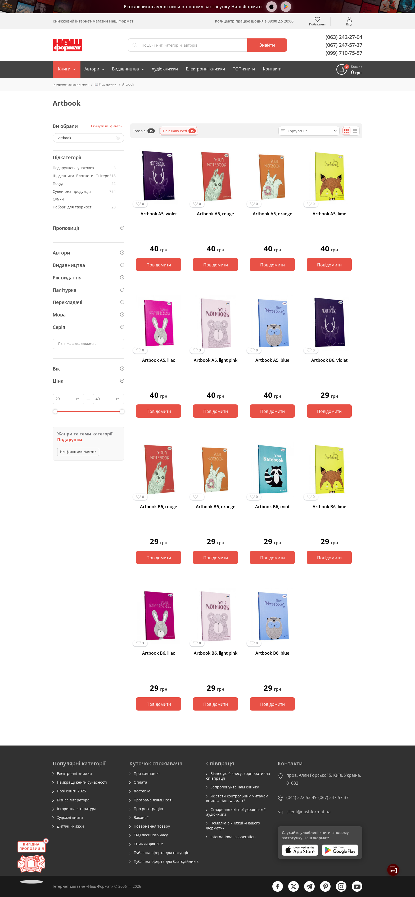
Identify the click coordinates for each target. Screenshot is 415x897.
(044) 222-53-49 (301, 797)
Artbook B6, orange (215, 507)
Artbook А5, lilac (158, 360)
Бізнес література (73, 800)
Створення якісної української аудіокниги (235, 812)
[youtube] (354, 890)
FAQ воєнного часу (151, 835)
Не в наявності (179, 130)
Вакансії (141, 817)
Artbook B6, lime (329, 507)
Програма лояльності (153, 800)
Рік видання (88, 277)
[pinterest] (323, 890)
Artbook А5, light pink (215, 360)
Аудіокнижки (165, 69)
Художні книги (70, 817)
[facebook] (275, 890)
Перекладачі (88, 302)
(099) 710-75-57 (344, 52)
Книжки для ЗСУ (148, 844)
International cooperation (233, 836)
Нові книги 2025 (71, 791)
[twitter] (291, 890)
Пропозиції (88, 228)
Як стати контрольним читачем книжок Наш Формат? (237, 798)
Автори (91, 69)
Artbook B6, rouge (158, 507)
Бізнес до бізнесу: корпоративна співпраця (238, 776)
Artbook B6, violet (329, 360)
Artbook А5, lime (329, 214)
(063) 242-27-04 (344, 37)
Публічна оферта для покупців (161, 852)
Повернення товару (152, 826)
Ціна (88, 381)
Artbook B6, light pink (215, 653)
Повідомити (158, 265)
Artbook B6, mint (272, 507)
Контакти (272, 69)
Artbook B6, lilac (158, 653)
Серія (88, 327)
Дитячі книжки (70, 826)
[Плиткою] (346, 131)
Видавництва (125, 69)
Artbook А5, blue (272, 360)
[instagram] (338, 890)
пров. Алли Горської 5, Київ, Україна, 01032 (323, 779)
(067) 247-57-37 (344, 44)
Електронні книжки (205, 69)
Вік (88, 368)
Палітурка (88, 290)
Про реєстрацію (148, 808)
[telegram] (307, 890)
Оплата (140, 782)
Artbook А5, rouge (215, 214)
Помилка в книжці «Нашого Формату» (233, 825)
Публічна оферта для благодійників (166, 861)
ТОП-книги (244, 69)
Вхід (349, 24)
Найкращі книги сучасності (82, 782)
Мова (88, 314)
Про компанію (147, 773)
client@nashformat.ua (308, 812)
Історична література (76, 808)
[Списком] (355, 131)
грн (79, 398)
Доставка (142, 791)
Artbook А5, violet (159, 214)
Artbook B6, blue (272, 653)
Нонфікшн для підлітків (78, 451)
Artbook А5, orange (272, 214)
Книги (64, 69)
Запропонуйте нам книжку (234, 787)
